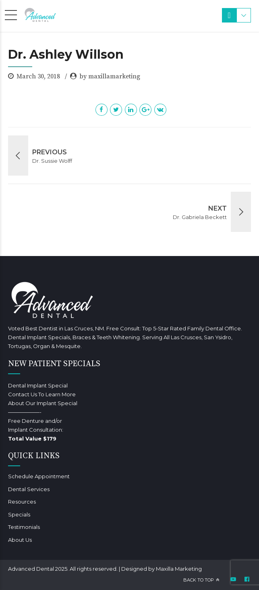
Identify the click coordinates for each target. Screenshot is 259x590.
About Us (20, 540)
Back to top (198, 580)
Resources (22, 501)
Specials (19, 514)
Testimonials (24, 527)
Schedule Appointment (39, 476)
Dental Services (29, 489)
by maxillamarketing (109, 76)
